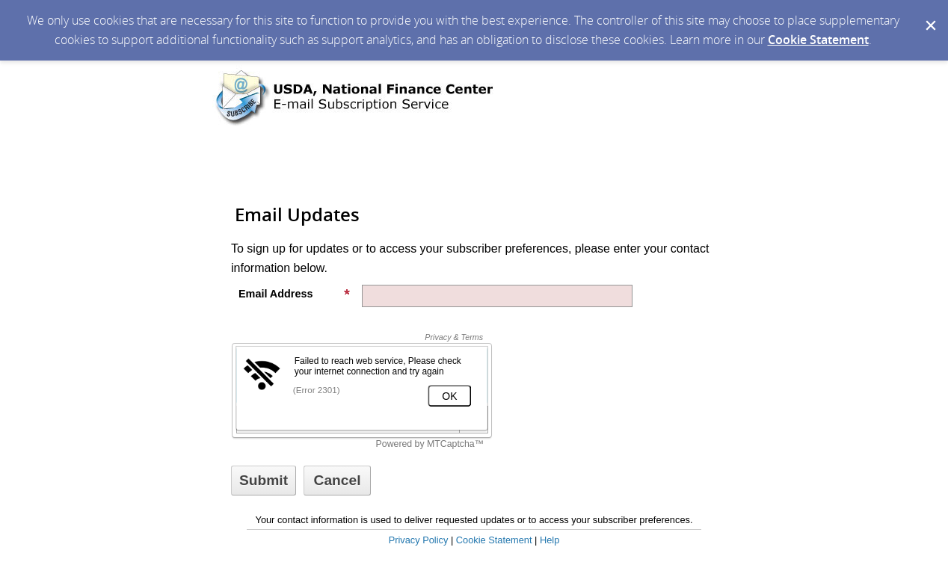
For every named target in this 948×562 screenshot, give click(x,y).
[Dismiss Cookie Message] (929, 14)
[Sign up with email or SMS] (263, 480)
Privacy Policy (419, 540)
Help (549, 540)
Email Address (294, 294)
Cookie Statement (818, 39)
